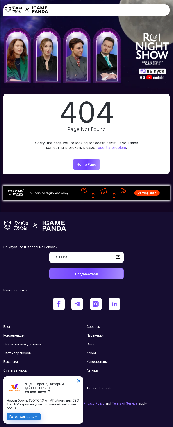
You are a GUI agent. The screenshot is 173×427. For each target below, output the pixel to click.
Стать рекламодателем (22, 344)
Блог (7, 326)
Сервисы (93, 326)
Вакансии (10, 361)
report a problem (111, 147)
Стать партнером (17, 353)
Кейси (91, 353)
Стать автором (15, 370)
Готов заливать (21, 416)
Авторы (92, 370)
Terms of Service (125, 403)
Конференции (14, 335)
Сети (90, 344)
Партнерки (95, 335)
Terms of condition (100, 388)
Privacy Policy (94, 403)
